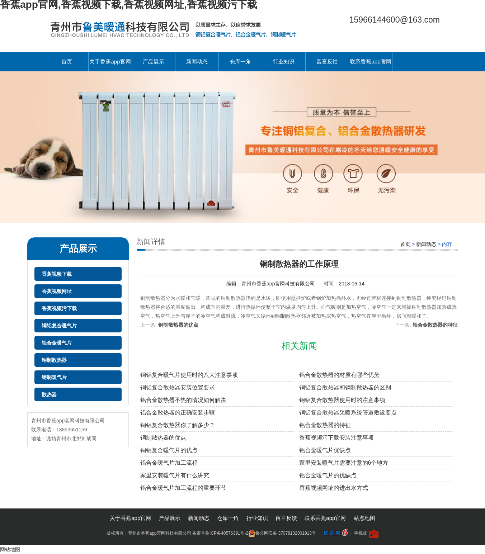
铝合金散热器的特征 (435, 325)
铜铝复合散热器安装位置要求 (177, 387)
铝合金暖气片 (57, 343)
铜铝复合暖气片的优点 (169, 450)
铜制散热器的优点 (178, 325)
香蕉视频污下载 (59, 308)
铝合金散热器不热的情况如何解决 (183, 400)
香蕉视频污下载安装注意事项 (336, 438)
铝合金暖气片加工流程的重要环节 (183, 488)
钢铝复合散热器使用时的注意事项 (342, 400)
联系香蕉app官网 (370, 61)
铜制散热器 (54, 360)
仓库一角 (240, 61)
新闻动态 (197, 61)
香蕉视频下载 (57, 274)
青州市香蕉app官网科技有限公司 (278, 284)
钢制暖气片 (54, 377)
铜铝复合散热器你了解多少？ (177, 425)
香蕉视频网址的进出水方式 (333, 488)
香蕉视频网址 (57, 291)
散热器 (49, 394)
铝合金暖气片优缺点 (325, 450)
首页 (66, 61)
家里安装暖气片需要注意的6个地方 (344, 463)
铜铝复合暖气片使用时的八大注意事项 (189, 375)
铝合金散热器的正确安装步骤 (177, 412)
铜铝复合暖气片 (59, 325)
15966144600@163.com (394, 19)
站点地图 (364, 518)
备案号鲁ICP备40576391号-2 (220, 533)
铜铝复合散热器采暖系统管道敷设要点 (348, 412)
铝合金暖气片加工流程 (169, 463)
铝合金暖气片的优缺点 (328, 475)
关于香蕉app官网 (110, 61)
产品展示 (153, 61)
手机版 (360, 533)
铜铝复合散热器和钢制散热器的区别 (345, 387)
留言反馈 (327, 61)
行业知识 (284, 61)
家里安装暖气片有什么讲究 (174, 475)
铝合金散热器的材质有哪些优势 (339, 375)
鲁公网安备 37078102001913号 (282, 533)
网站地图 (10, 549)
